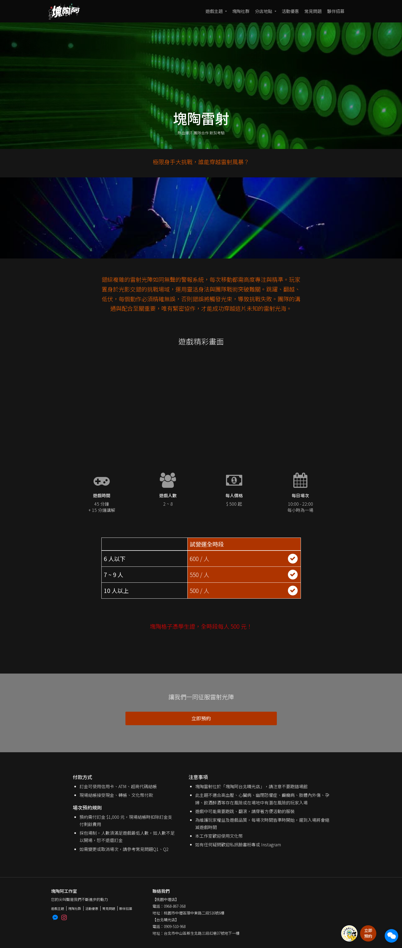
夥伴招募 (335, 11)
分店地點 (263, 11)
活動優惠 (290, 11)
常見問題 (313, 11)
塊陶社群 (241, 11)
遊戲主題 (214, 11)
